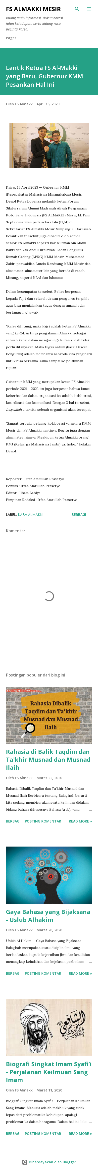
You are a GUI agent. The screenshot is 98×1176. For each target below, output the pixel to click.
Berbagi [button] (79, 514)
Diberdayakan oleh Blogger (49, 1162)
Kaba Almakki (30, 514)
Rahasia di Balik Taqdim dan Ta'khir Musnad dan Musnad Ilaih (48, 759)
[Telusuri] (77, 9)
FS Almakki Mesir (33, 9)
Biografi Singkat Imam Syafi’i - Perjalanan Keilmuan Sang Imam (49, 1072)
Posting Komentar (43, 821)
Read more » (80, 821)
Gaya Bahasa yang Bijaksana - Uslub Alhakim (48, 916)
